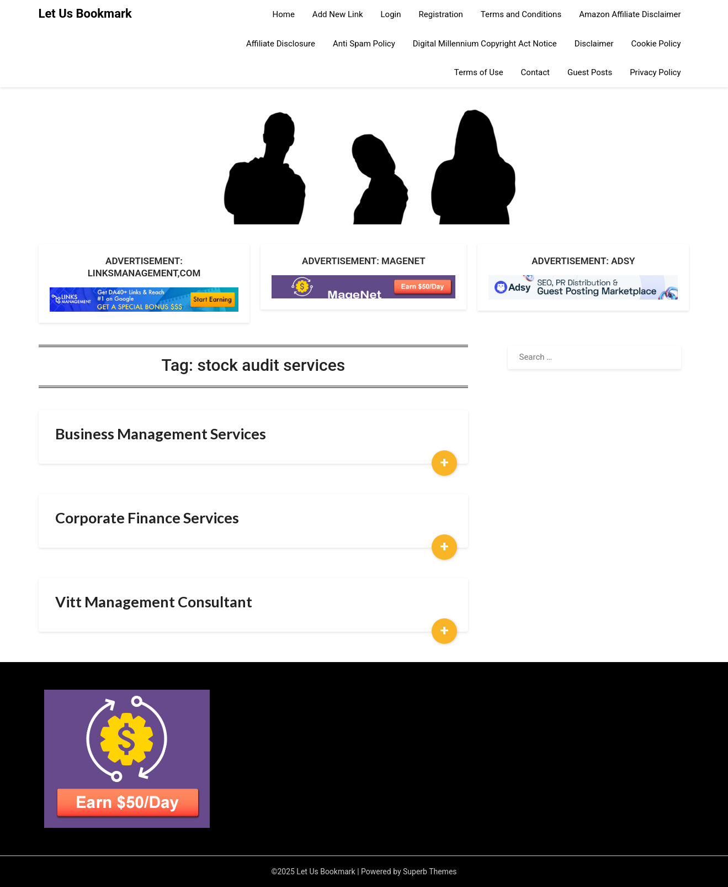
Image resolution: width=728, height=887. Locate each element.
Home (283, 14)
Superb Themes (430, 871)
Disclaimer (594, 44)
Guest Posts (589, 72)
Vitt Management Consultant (153, 601)
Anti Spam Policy (364, 44)
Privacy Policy (655, 72)
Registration (441, 14)
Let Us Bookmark (85, 13)
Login (391, 14)
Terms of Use (478, 72)
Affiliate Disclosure (280, 44)
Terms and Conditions (521, 14)
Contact (535, 72)
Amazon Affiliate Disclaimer (630, 14)
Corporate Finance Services (147, 517)
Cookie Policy (656, 44)
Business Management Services (160, 433)
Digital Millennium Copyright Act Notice (485, 44)
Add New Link (337, 14)
